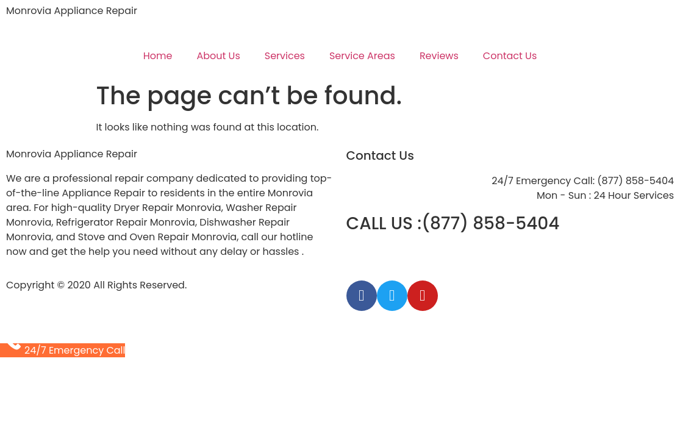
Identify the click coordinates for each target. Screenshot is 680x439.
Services (285, 56)
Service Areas (362, 56)
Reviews (439, 56)
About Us (218, 56)
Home (158, 56)
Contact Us (510, 56)
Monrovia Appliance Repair (71, 11)
